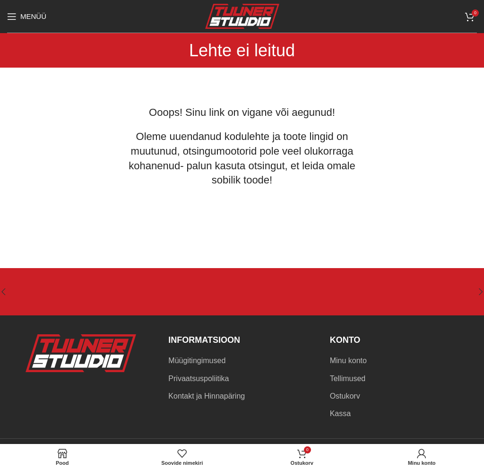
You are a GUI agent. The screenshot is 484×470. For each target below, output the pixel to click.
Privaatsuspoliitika (198, 378)
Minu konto (348, 361)
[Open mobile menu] (26, 16)
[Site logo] (242, 16)
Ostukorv (345, 396)
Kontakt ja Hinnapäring (206, 396)
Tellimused (348, 378)
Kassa (340, 413)
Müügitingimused (196, 361)
